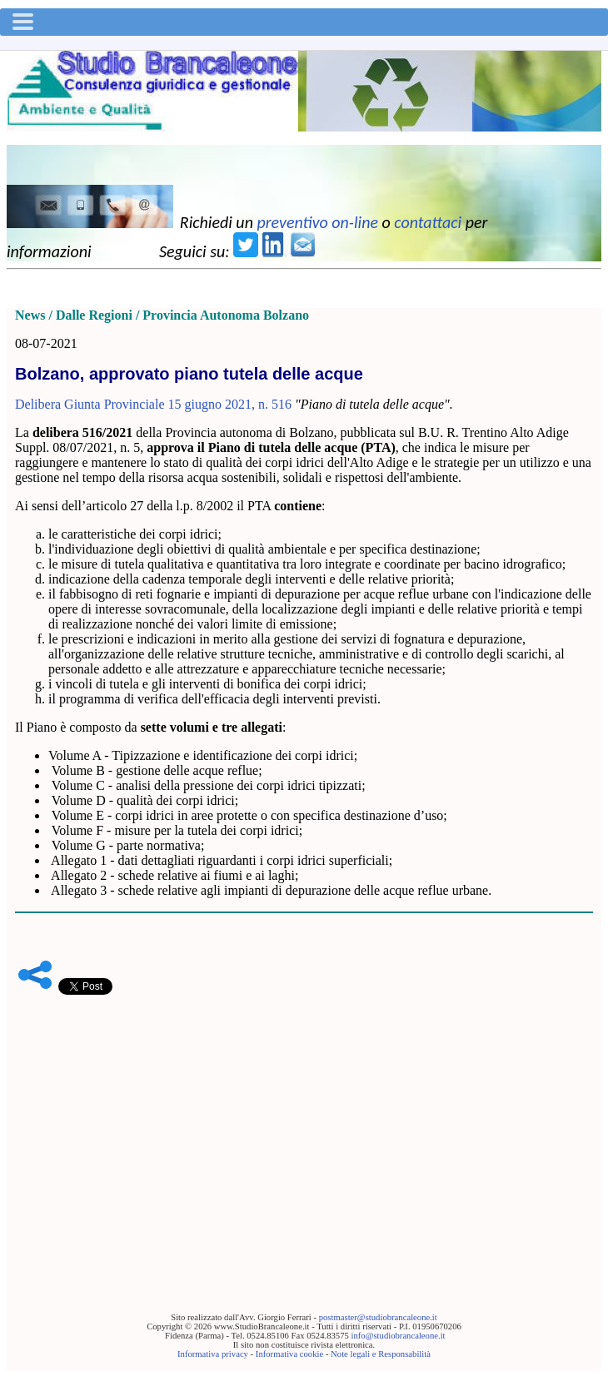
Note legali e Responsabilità (381, 1354)
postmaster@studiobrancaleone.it (378, 1317)
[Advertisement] (304, 1127)
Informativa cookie (289, 1354)
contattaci (427, 222)
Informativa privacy (212, 1354)
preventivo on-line (317, 222)
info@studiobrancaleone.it (398, 1335)
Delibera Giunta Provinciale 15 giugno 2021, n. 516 (153, 404)
